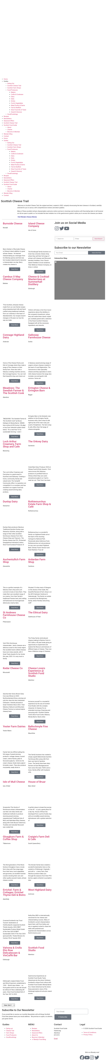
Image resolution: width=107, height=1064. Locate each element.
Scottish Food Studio (36, 949)
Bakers (13, 92)
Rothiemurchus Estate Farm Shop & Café (39, 504)
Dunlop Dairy (10, 501)
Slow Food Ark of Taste (18, 110)
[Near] (83, 238)
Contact (6, 136)
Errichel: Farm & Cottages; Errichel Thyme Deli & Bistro (14, 892)
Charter (9, 129)
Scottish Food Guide (10, 125)
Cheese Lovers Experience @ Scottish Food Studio (36, 672)
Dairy (12, 97)
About (9, 127)
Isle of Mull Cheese (14, 781)
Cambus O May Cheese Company (13, 278)
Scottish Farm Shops (14, 88)
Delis (12, 99)
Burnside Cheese (12, 223)
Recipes (6, 116)
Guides (6, 81)
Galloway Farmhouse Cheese (39, 336)
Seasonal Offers (9, 121)
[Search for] (64, 238)
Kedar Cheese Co (13, 668)
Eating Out (10, 83)
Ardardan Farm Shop (36, 561)
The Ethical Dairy (38, 612)
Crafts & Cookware (17, 94)
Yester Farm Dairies (14, 726)
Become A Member (13, 132)
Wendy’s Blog (8, 134)
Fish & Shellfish (16, 107)
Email (56, 1038)
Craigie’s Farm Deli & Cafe (38, 838)
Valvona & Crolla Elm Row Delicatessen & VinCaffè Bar (12, 951)
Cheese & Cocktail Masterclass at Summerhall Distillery (38, 280)
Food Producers (12, 90)
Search (98, 238)
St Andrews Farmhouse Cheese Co (14, 615)
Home (6, 79)
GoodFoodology (12, 114)
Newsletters (8, 118)
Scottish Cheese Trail (14, 86)
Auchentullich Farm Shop (14, 561)
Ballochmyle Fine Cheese (38, 728)
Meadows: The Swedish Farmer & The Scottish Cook (13, 390)
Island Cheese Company (36, 225)
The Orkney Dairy (38, 441)
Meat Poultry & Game (18, 105)
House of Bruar (37, 781)
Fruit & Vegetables (17, 103)
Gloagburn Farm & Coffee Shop (13, 838)
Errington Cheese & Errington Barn (39, 389)
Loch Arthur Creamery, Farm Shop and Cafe (12, 444)
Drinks (13, 101)
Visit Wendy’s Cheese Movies (27, 217)
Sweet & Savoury (16, 112)
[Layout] (8, 1005)
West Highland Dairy (40, 889)
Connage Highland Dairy (13, 336)
